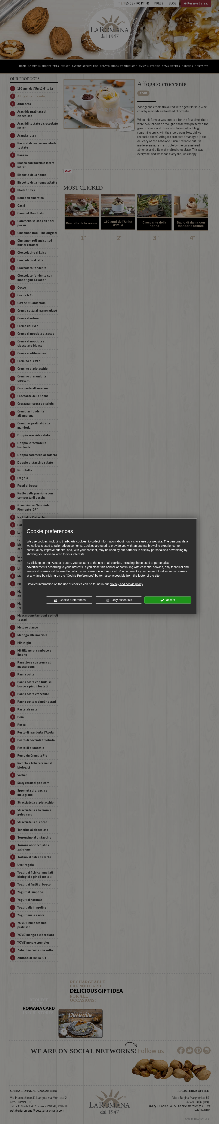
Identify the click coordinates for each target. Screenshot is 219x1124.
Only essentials (118, 600)
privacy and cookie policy (126, 584)
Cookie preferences (69, 600)
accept (168, 600)
